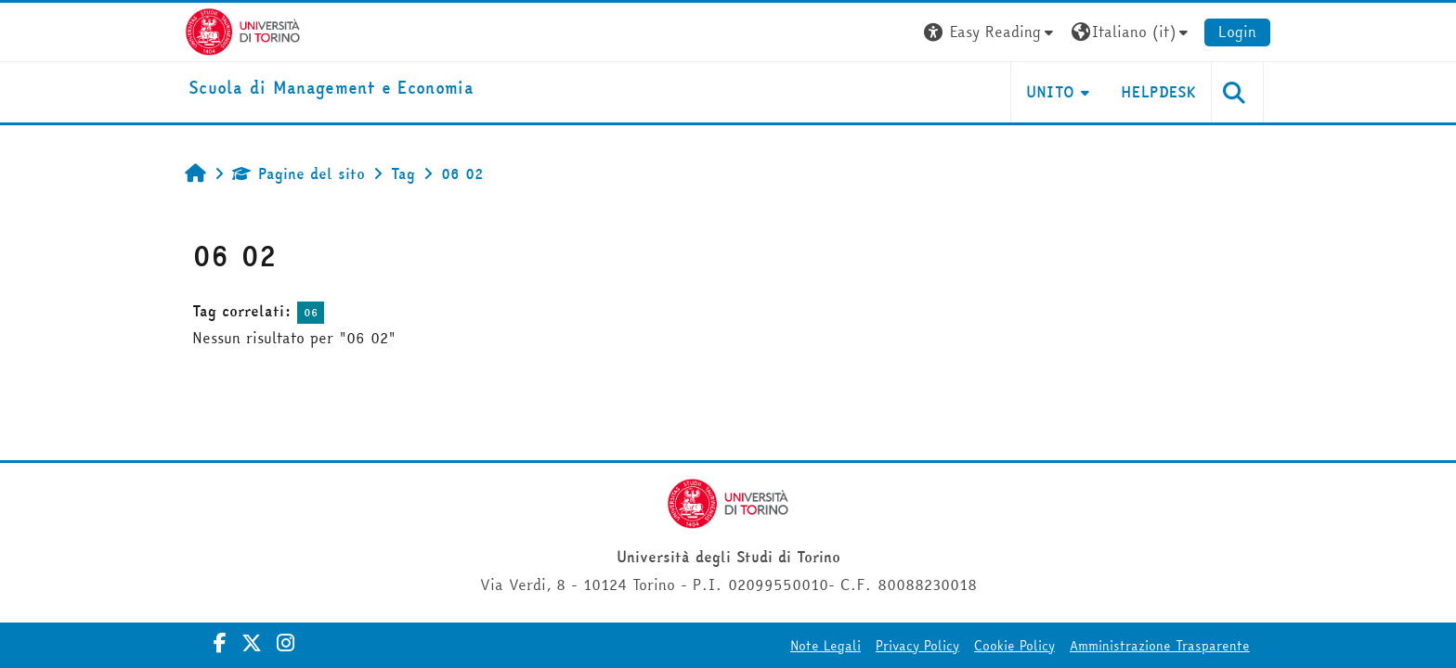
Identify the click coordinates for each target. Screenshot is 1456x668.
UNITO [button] (1050, 92)
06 (311, 312)
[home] (331, 88)
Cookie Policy (1014, 646)
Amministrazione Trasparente (1160, 646)
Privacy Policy (917, 646)
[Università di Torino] (243, 30)
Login (1237, 31)
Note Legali (825, 646)
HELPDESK (1158, 92)
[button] (990, 32)
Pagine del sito (298, 173)
